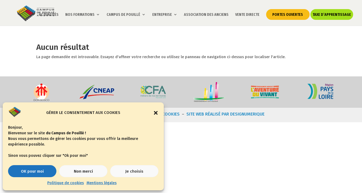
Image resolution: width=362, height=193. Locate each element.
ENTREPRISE (162, 15)
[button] (155, 113)
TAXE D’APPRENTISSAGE (332, 14)
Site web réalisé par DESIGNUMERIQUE (225, 114)
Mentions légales (101, 183)
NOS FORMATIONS (80, 15)
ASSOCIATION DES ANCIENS (206, 15)
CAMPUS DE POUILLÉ (123, 15)
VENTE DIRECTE (248, 15)
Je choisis (134, 171)
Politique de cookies (65, 183)
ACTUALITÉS (49, 15)
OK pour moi (32, 171)
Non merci (83, 171)
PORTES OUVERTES (288, 14)
